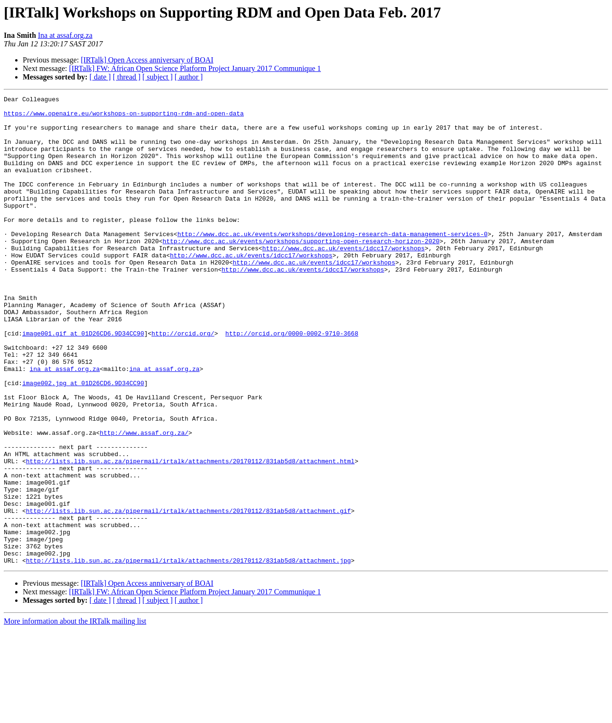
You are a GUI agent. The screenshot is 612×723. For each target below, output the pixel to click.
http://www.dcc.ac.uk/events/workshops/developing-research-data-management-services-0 (332, 262)
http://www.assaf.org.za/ (144, 500)
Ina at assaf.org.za (65, 35)
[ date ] (100, 77)
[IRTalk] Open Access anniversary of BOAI (147, 60)
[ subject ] (157, 77)
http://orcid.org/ (182, 381)
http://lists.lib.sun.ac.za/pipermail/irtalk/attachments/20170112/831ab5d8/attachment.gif (188, 594)
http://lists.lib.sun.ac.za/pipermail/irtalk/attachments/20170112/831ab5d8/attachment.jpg (188, 654)
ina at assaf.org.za (65, 424)
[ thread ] (127, 77)
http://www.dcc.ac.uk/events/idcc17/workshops (343, 279)
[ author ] (189, 77)
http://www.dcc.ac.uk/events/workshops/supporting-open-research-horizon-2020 (300, 270)
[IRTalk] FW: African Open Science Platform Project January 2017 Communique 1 (195, 68)
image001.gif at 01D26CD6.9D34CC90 (83, 381)
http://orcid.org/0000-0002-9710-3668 (291, 381)
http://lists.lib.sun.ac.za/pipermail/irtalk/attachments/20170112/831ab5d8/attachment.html (190, 534)
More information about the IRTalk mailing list (75, 715)
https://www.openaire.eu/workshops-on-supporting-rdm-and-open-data (124, 117)
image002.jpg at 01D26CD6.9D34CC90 (83, 441)
